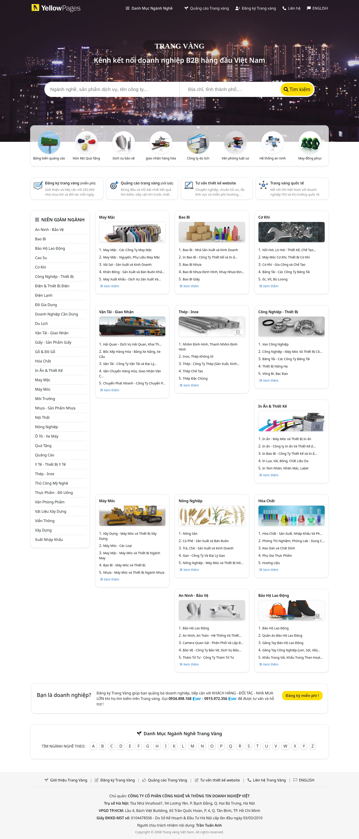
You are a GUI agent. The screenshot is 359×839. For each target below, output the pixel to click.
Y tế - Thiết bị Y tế (50, 464)
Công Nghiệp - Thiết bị (54, 276)
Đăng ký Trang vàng (255, 8)
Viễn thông (44, 520)
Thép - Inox (44, 473)
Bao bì (40, 238)
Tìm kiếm (297, 89)
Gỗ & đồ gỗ (45, 351)
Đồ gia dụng (46, 304)
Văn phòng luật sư (235, 158)
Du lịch (41, 323)
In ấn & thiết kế (49, 370)
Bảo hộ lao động (50, 248)
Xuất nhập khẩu (49, 539)
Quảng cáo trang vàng (147, 183)
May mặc (42, 379)
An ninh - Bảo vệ (49, 229)
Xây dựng (43, 530)
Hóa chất (43, 361)
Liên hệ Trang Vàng (269, 780)
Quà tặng (43, 445)
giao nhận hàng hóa (161, 158)
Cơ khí (40, 267)
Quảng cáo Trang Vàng (167, 780)
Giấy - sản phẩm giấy (53, 342)
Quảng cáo (44, 455)
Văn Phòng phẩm (50, 501)
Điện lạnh (43, 295)
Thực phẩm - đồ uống (54, 492)
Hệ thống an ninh (273, 158)
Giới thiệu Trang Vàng (68, 780)
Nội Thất (42, 417)
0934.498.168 (180, 698)
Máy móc (43, 389)
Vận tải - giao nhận (51, 332)
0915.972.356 (215, 698)
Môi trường (45, 398)
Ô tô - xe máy (46, 436)
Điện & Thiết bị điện (52, 285)
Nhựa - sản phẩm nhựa (55, 408)
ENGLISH (317, 8)
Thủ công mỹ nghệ (51, 483)
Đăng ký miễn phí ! (302, 695)
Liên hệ (292, 8)
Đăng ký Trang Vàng (117, 780)
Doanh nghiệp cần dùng (56, 314)
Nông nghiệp (46, 426)
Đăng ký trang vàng (70, 183)
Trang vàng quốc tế (287, 183)
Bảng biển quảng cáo (49, 158)
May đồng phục (310, 158)
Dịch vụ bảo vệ (124, 158)
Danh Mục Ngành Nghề (149, 8)
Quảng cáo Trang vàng (207, 8)
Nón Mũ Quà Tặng (86, 158)
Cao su (41, 257)
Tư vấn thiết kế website (216, 183)
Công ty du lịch (198, 158)
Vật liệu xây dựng (50, 511)
